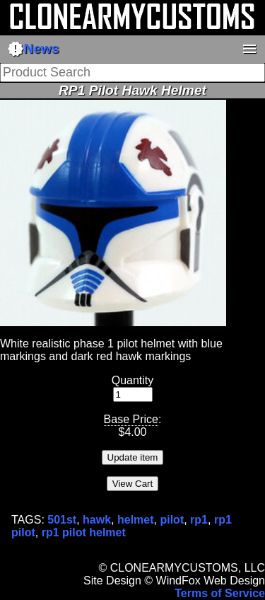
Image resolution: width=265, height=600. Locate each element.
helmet (135, 520)
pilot (172, 520)
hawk (97, 520)
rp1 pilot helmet (84, 532)
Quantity (133, 380)
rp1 (199, 520)
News (33, 48)
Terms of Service (220, 593)
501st (61, 520)
